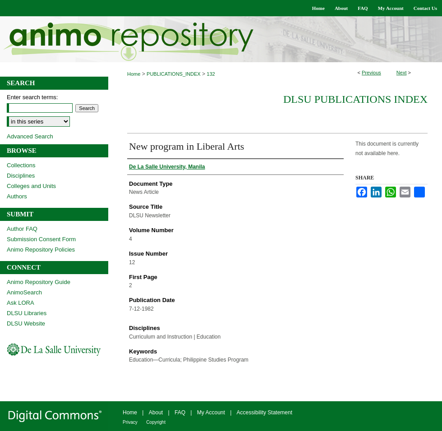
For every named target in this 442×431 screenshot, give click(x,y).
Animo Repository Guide (38, 282)
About (156, 412)
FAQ (180, 412)
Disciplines (21, 175)
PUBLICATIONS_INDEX (174, 74)
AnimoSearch (24, 292)
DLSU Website (26, 323)
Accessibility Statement (264, 412)
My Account (211, 412)
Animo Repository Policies (41, 249)
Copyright (156, 422)
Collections (21, 165)
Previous (371, 72)
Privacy (130, 422)
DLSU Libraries (26, 313)
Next (401, 72)
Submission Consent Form (41, 239)
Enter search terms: (32, 97)
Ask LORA (20, 302)
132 (211, 74)
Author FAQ (22, 228)
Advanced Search (30, 136)
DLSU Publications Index (355, 99)
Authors (17, 196)
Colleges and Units (31, 186)
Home (133, 74)
